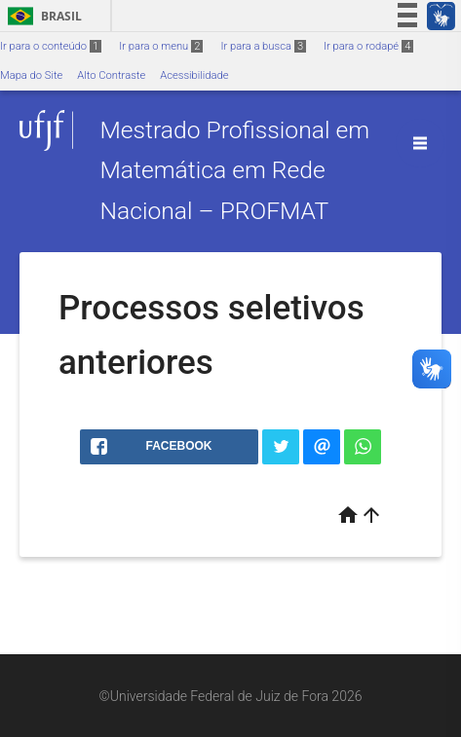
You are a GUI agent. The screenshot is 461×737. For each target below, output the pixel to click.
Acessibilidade (194, 75)
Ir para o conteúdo (50, 46)
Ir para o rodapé (368, 46)
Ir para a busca (263, 46)
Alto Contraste (111, 75)
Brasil (41, 16)
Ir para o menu (161, 46)
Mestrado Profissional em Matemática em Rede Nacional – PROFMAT (234, 170)
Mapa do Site (31, 75)
